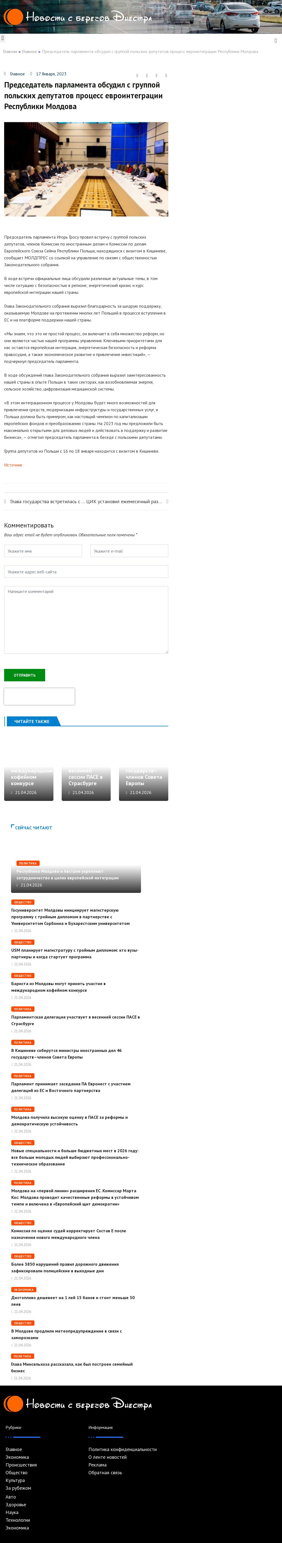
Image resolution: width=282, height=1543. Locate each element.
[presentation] (39, 696)
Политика (28, 863)
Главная (10, 51)
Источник (13, 465)
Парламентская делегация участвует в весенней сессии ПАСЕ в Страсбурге (88, 767)
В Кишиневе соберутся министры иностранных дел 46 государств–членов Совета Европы (144, 761)
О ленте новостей (107, 1457)
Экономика (24, 1290)
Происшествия (21, 1465)
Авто (11, 1497)
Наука (12, 1512)
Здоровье (16, 1504)
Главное (29, 51)
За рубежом (18, 1488)
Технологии (18, 1520)
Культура (15, 1480)
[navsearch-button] (276, 40)
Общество (23, 902)
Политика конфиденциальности (122, 1449)
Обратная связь (105, 1472)
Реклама (97, 1465)
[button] (2, 38)
